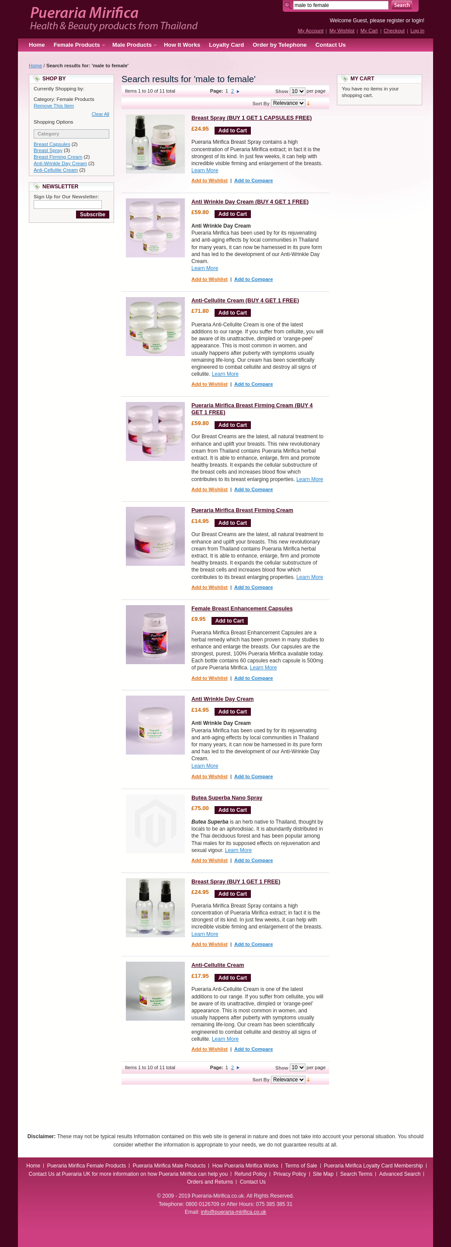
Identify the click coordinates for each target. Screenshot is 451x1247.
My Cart (369, 30)
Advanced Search (400, 1174)
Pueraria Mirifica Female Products (86, 1166)
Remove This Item (54, 105)
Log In (417, 30)
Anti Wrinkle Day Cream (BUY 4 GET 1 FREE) (250, 202)
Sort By (261, 103)
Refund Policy (250, 1174)
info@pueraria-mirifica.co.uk (234, 1212)
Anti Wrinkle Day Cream (222, 699)
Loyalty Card (226, 45)
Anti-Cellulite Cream (56, 170)
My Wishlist (342, 30)
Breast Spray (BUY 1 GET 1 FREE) (235, 882)
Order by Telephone (280, 45)
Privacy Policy (290, 1174)
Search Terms (356, 1174)
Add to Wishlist (209, 180)
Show (281, 91)
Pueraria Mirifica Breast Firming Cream (242, 510)
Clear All (100, 114)
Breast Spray (48, 150)
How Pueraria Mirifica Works (245, 1166)
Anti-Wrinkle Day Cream (60, 163)
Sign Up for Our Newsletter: (66, 196)
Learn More (204, 170)
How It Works (182, 45)
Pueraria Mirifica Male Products (169, 1166)
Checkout (394, 30)
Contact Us (331, 45)
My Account (310, 30)
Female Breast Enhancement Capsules (242, 609)
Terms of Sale (301, 1166)
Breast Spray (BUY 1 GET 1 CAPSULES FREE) (251, 118)
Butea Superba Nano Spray (226, 798)
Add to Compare (253, 180)
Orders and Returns (210, 1182)
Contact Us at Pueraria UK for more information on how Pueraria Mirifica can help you (128, 1174)
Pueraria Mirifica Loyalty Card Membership (373, 1166)
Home (37, 45)
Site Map (323, 1174)
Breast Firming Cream (58, 156)
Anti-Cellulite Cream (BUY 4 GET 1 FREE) (245, 301)
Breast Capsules (52, 144)
